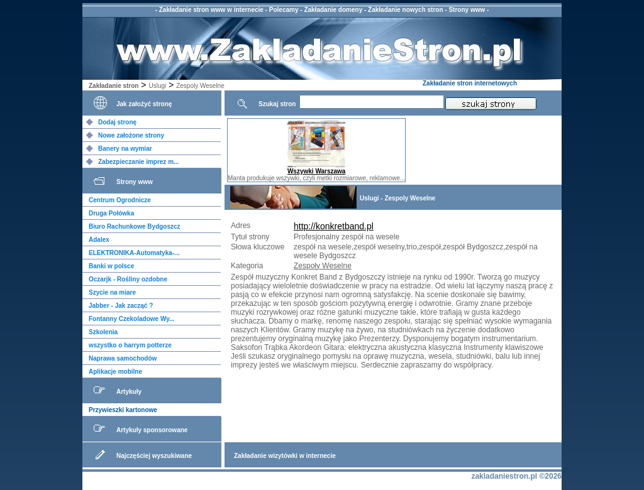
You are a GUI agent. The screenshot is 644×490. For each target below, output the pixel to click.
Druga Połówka (111, 213)
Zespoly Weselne (200, 85)
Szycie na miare (112, 292)
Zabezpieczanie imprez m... (138, 161)
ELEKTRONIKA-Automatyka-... (134, 252)
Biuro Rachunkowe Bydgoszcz (134, 226)
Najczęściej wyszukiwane (154, 455)
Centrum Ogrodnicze (120, 200)
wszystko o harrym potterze (130, 345)
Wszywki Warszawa (316, 171)
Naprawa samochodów (123, 358)
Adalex (99, 239)
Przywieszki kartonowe (123, 409)
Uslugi (157, 85)
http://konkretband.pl (334, 226)
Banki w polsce (111, 266)
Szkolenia (103, 332)
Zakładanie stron (113, 85)
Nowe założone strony (131, 135)
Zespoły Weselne (323, 265)
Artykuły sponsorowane (151, 430)
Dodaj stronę (117, 122)
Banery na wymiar (125, 148)
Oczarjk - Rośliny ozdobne (128, 279)
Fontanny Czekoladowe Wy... (131, 318)
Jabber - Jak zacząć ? (121, 305)
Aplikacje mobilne (115, 371)
